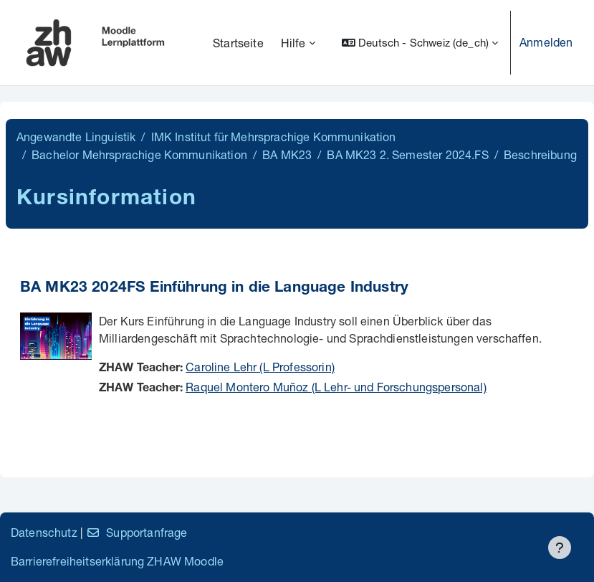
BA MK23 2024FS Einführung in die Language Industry (214, 288)
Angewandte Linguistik (75, 136)
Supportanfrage (136, 532)
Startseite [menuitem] (238, 42)
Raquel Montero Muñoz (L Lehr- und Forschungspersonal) (336, 386)
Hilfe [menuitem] (293, 42)
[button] (419, 42)
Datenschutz (44, 532)
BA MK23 (287, 154)
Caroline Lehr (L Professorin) (260, 366)
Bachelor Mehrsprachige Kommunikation (139, 154)
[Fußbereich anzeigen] (559, 547)
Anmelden (546, 42)
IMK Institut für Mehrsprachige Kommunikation (273, 136)
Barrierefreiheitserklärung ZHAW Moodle (117, 561)
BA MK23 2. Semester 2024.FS (407, 154)
